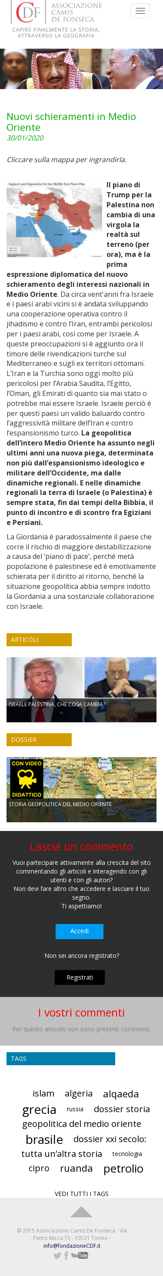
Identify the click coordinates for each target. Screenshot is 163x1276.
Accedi (79, 931)
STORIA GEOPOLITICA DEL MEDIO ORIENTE (60, 804)
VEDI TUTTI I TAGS (82, 1194)
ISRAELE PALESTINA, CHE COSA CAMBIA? (57, 704)
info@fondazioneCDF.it (71, 1245)
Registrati (80, 977)
